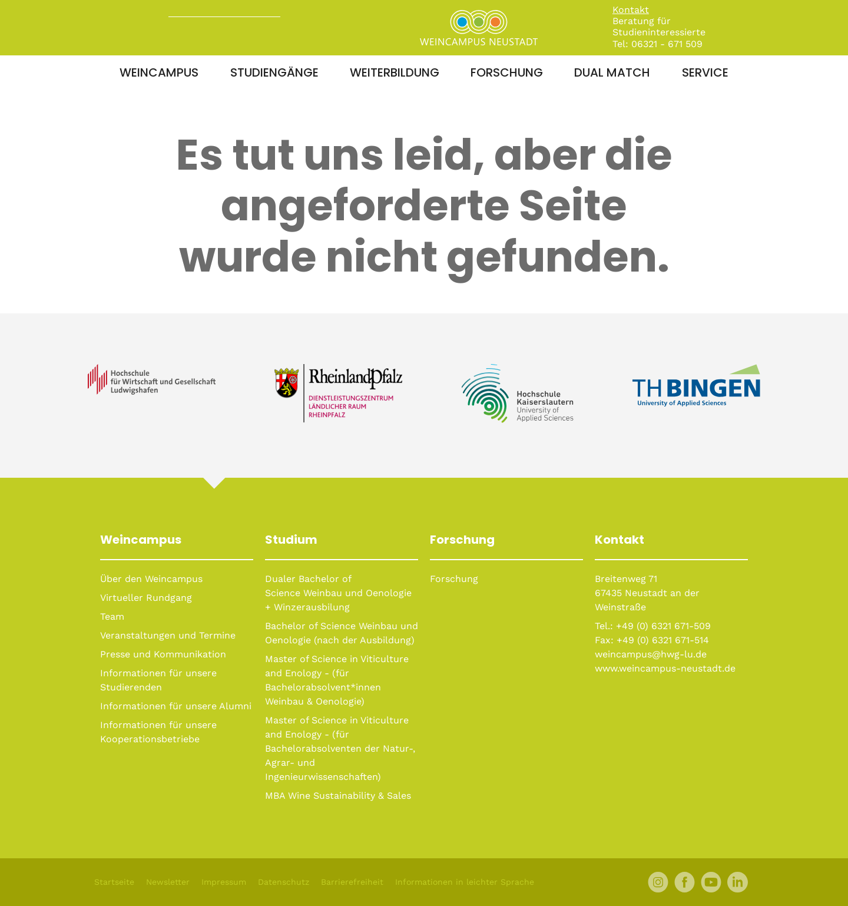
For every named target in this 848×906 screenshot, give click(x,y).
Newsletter (168, 882)
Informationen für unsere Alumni (175, 706)
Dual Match (612, 72)
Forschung (507, 72)
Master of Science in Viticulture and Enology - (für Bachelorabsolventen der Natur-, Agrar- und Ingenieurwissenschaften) (340, 748)
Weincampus (159, 72)
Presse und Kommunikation (163, 654)
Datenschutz (283, 882)
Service (705, 72)
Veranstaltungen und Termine (168, 635)
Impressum (223, 882)
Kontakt (630, 9)
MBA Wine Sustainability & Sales (338, 795)
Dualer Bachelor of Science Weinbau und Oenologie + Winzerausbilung (338, 593)
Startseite (114, 882)
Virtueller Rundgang (146, 597)
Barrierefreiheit (352, 882)
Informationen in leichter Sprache (464, 882)
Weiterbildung (394, 72)
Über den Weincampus (151, 578)
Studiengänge (274, 72)
